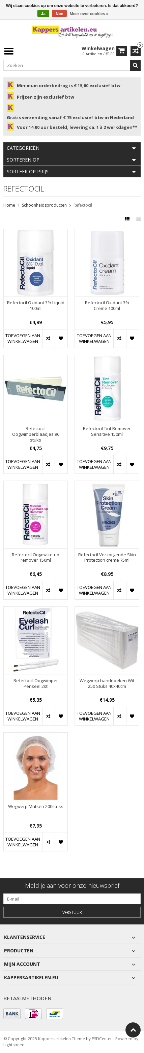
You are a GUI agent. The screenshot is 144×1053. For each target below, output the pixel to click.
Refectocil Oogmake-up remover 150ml (35, 557)
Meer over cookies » (89, 13)
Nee (59, 13)
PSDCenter (102, 1039)
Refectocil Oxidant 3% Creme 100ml (107, 305)
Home (9, 205)
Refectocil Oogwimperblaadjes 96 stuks (35, 434)
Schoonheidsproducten (44, 205)
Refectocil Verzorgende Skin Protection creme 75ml (107, 557)
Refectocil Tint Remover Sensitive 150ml (107, 431)
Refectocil (83, 205)
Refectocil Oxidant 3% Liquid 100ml (35, 305)
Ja (43, 13)
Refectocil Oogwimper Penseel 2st (35, 683)
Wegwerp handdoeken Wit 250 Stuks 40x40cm (107, 683)
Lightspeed (14, 1045)
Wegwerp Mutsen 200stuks (35, 806)
